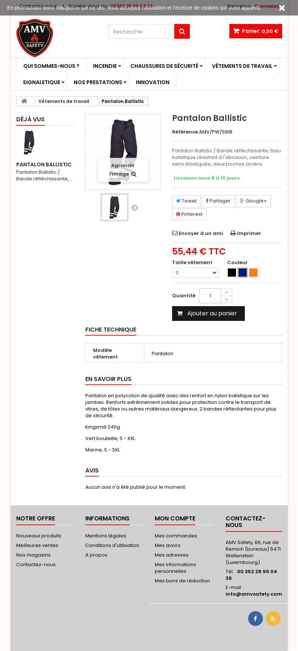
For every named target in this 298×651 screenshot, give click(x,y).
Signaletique (41, 82)
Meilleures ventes (37, 545)
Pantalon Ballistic (44, 164)
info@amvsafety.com (254, 594)
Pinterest (189, 214)
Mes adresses (172, 554)
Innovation (152, 82)
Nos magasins (33, 554)
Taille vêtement (192, 262)
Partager (218, 200)
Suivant (134, 207)
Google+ (253, 200)
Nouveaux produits (38, 535)
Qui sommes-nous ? (51, 66)
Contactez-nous (36, 564)
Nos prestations (98, 82)
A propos (96, 554)
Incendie (105, 66)
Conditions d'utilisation (112, 545)
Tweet (186, 200)
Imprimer (249, 233)
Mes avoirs (168, 545)
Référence (185, 132)
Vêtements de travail (242, 66)
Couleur (238, 262)
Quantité (183, 295)
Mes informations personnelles (175, 568)
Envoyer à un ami (201, 233)
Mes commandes (176, 535)
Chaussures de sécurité (164, 66)
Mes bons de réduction (182, 580)
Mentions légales (105, 535)
